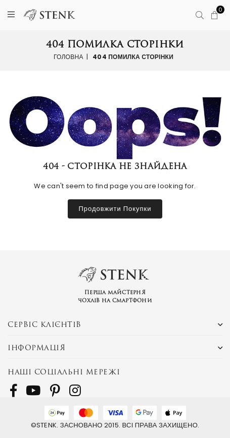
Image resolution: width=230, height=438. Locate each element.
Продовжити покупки (114, 208)
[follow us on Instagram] (75, 390)
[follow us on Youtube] (33, 390)
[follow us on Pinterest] (55, 390)
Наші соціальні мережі (64, 371)
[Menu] (11, 15)
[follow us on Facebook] (13, 390)
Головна (68, 56)
